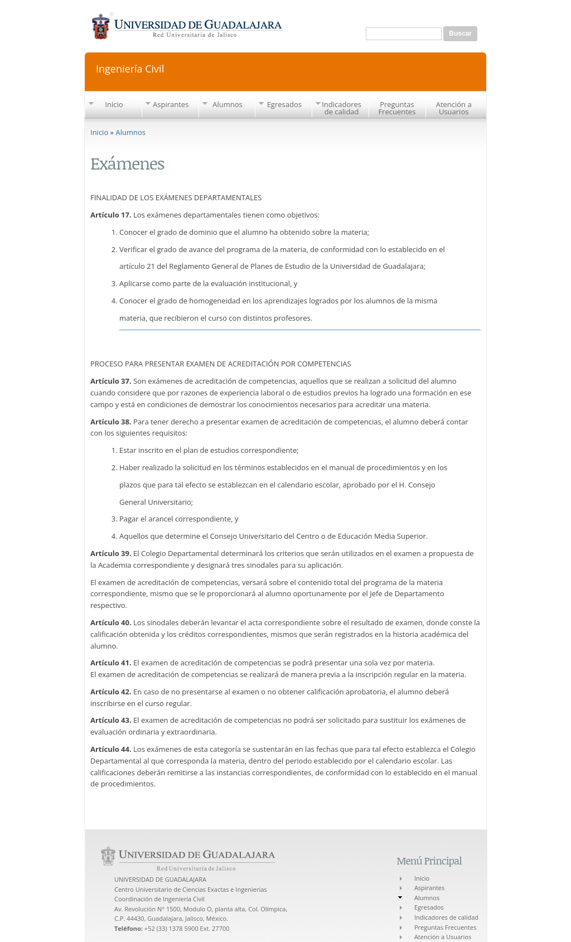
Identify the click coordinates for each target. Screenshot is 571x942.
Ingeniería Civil (130, 68)
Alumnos (227, 104)
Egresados (284, 104)
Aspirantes (170, 104)
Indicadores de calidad (341, 108)
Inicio (114, 104)
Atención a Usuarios (454, 108)
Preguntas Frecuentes (396, 108)
